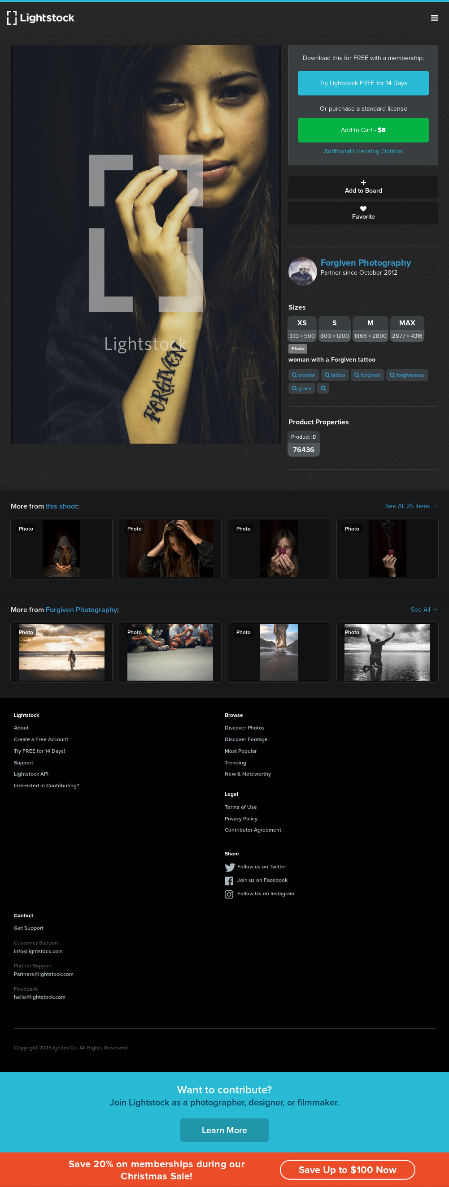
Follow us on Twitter (261, 866)
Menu (434, 18)
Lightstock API (31, 773)
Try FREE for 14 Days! (39, 751)
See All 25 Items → (411, 506)
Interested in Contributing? (46, 785)
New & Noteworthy (248, 773)
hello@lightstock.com (39, 997)
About (21, 727)
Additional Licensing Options (363, 151)
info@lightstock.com (38, 951)
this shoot (61, 506)
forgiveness (407, 375)
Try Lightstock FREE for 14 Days (363, 83)
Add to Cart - (363, 130)
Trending (235, 762)
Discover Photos (245, 727)
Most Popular (241, 751)
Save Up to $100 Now (348, 1169)
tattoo (335, 375)
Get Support (29, 928)
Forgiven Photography (366, 262)
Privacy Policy (241, 818)
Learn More (224, 1129)
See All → (424, 609)
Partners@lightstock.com (44, 974)
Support (23, 762)
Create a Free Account (41, 739)
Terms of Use (241, 807)
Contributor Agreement (253, 829)
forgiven (367, 375)
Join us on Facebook (262, 880)
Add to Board (363, 187)
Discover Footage (246, 739)
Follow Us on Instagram (265, 893)
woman (304, 375)
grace (302, 388)
